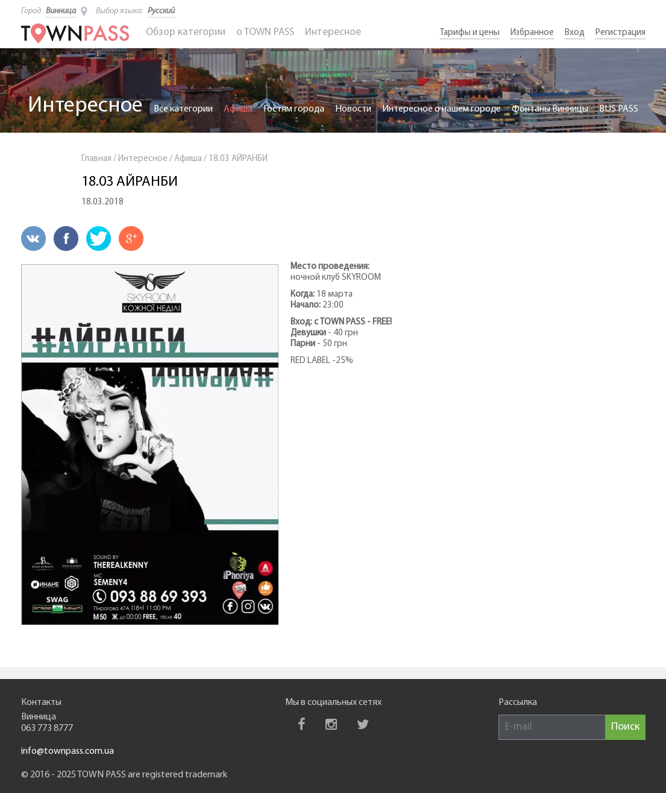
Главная (96, 158)
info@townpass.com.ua (67, 751)
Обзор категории (185, 32)
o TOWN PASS (265, 32)
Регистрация (620, 32)
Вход (575, 32)
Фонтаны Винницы (550, 109)
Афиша (238, 109)
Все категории (183, 109)
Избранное (532, 32)
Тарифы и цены (470, 32)
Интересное (333, 32)
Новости (353, 109)
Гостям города (293, 109)
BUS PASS (618, 109)
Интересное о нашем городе (441, 109)
